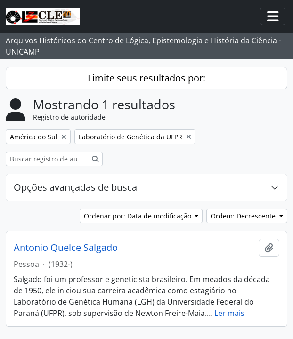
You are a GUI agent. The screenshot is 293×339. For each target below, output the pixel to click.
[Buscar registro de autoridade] (47, 159)
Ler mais (229, 313)
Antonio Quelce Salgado (66, 247)
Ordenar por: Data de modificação (138, 215)
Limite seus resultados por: (146, 78)
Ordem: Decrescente (244, 215)
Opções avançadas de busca (75, 187)
